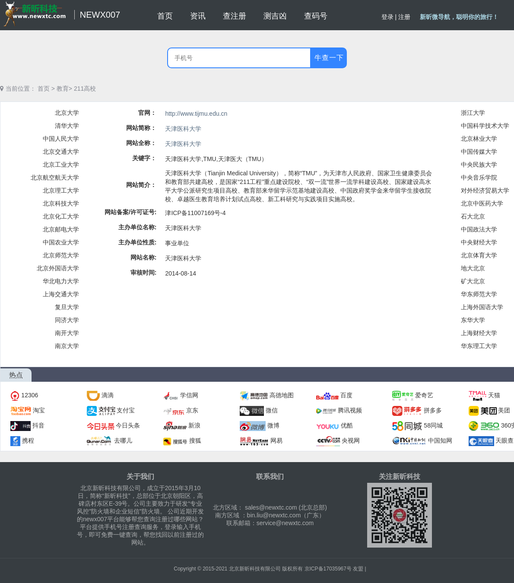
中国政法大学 (479, 229)
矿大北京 (473, 281)
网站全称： (141, 142)
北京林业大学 (479, 138)
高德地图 (282, 395)
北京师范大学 (61, 255)
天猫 (494, 395)
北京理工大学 (61, 190)
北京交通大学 (61, 151)
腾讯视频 (350, 410)
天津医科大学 (183, 128)
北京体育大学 (479, 255)
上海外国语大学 (482, 307)
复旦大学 (67, 307)
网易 (276, 440)
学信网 (189, 395)
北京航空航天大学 (55, 177)
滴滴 (108, 395)
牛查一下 (329, 57)
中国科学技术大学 (485, 125)
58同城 (433, 425)
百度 (346, 395)
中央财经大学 (479, 242)
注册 (404, 16)
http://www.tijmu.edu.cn (196, 113)
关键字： (144, 158)
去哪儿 (123, 440)
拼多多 (433, 410)
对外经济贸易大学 (485, 190)
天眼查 (504, 440)
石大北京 (473, 216)
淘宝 (39, 410)
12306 (29, 395)
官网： (147, 112)
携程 (28, 440)
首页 (44, 88)
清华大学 (67, 125)
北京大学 (67, 112)
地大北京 (473, 268)
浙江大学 (473, 112)
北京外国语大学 (58, 268)
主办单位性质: (137, 242)
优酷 (347, 425)
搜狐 (195, 440)
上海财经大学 (479, 333)
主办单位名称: (137, 227)
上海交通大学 (61, 294)
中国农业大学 (61, 242)
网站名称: (143, 257)
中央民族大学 (479, 164)
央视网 (351, 440)
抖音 (38, 425)
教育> (64, 88)
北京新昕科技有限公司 (255, 569)
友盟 (358, 569)
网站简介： (141, 184)
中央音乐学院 (479, 177)
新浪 (194, 425)
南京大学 (67, 345)
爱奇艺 (424, 395)
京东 (192, 410)
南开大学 (67, 333)
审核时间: (143, 272)
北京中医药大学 (482, 203)
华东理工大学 (479, 345)
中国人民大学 (61, 138)
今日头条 (128, 425)
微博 (273, 425)
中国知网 (440, 440)
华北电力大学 (61, 281)
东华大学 (473, 320)
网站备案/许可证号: (131, 212)
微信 (272, 410)
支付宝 (126, 410)
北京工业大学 (61, 164)
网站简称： (141, 127)
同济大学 (67, 320)
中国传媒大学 (479, 151)
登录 (387, 16)
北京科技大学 (61, 203)
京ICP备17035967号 (328, 569)
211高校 (85, 88)
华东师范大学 (479, 294)
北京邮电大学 (61, 229)
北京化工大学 (61, 216)
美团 (504, 410)
